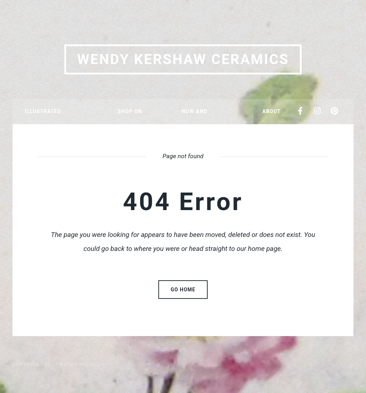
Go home (183, 289)
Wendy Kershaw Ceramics (183, 59)
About (271, 111)
